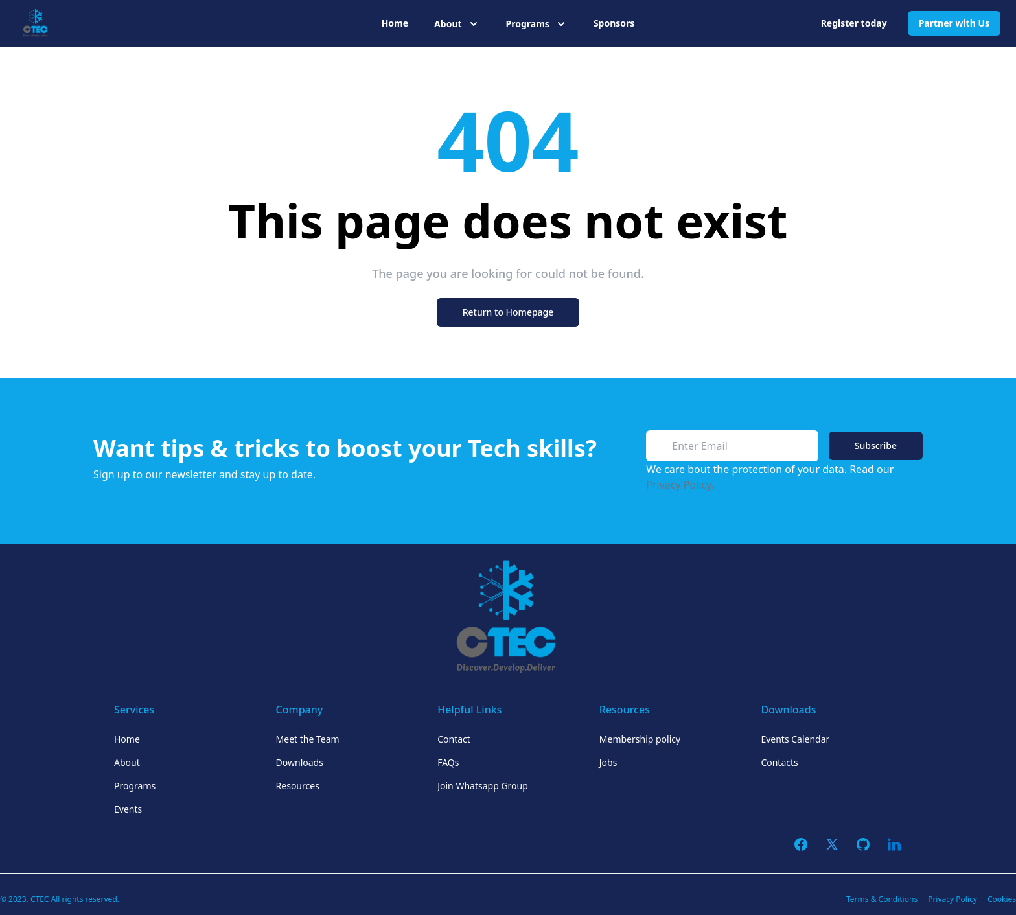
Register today (854, 23)
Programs (135, 786)
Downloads (299, 762)
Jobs (608, 762)
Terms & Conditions (882, 899)
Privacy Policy (952, 899)
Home (395, 23)
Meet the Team (308, 739)
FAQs (448, 762)
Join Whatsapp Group (482, 786)
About (127, 762)
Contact (453, 739)
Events (128, 809)
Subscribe (876, 445)
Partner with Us (954, 23)
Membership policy (639, 739)
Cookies (1001, 899)
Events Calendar (795, 739)
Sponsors (614, 23)
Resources (297, 786)
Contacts (779, 762)
